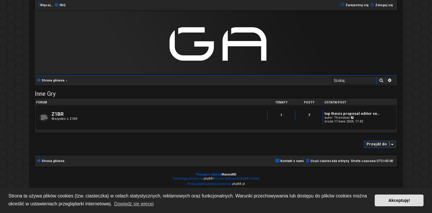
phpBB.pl (238, 183)
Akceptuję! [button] (399, 200)
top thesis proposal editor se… (352, 113)
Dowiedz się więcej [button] (133, 203)
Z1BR (57, 114)
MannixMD (229, 174)
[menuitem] (59, 5)
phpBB (208, 178)
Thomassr (342, 118)
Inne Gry (45, 93)
